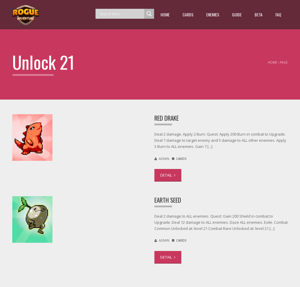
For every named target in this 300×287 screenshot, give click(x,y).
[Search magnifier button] (149, 14)
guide (237, 14)
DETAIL (167, 175)
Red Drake (166, 117)
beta (258, 14)
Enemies (212, 14)
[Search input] (121, 14)
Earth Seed (167, 199)
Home (165, 14)
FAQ (278, 14)
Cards (188, 14)
